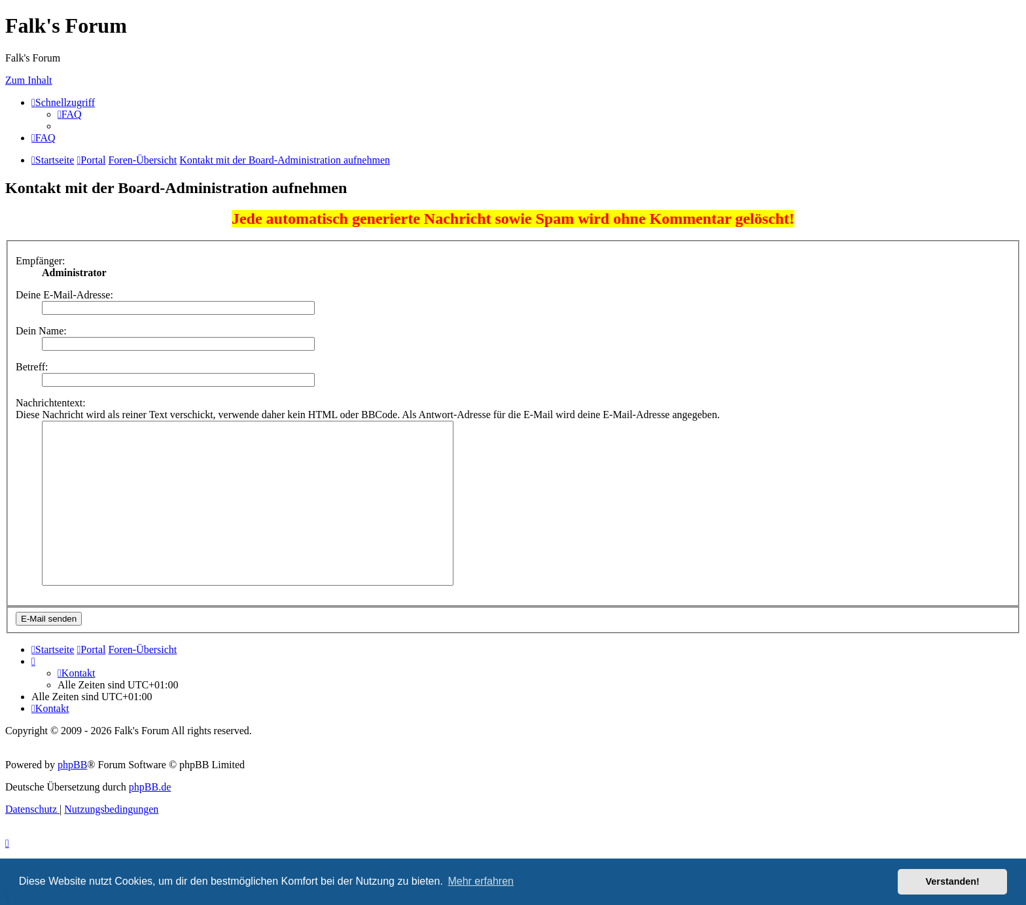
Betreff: (32, 366)
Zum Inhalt (28, 80)
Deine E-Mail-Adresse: (64, 294)
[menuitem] (70, 114)
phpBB (72, 764)
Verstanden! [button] (953, 881)
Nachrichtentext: (51, 402)
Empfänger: (40, 260)
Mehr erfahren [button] (481, 881)
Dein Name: (41, 330)
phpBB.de (150, 786)
